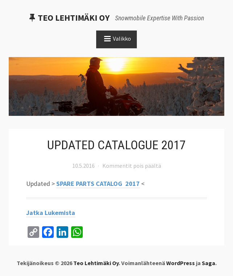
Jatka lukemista (50, 212)
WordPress (180, 263)
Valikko (122, 38)
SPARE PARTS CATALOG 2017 (98, 183)
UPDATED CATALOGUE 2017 (116, 145)
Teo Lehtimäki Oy (74, 17)
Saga (208, 263)
